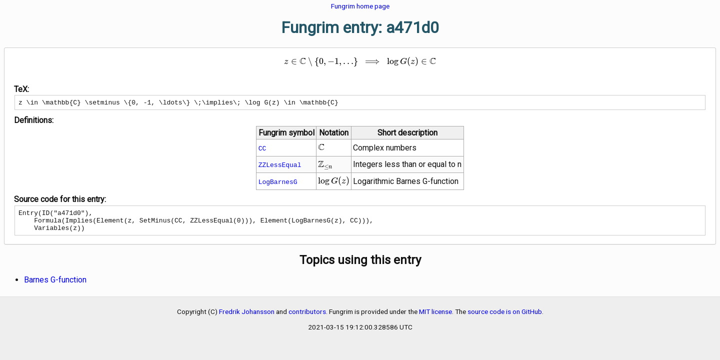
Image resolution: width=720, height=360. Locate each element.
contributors (307, 318)
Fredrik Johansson (246, 318)
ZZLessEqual (280, 166)
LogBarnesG (278, 183)
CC (262, 149)
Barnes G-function (55, 285)
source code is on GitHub (505, 318)
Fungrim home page (360, 6)
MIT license (435, 318)
